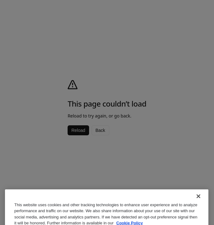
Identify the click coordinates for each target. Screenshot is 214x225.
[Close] (198, 200)
